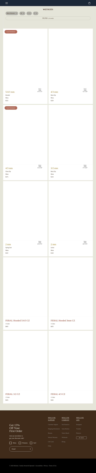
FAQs (49, 444)
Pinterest (79, 431)
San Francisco (66, 422)
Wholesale (65, 435)
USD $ (82, 435)
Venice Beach (66, 431)
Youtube (79, 426)
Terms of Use (57, 466)
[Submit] (30, 449)
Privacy (49, 466)
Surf (34, 443)
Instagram (80, 422)
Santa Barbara (66, 426)
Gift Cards (51, 439)
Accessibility (41, 466)
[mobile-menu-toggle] (6, 3)
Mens (13, 443)
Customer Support (53, 422)
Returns (50, 431)
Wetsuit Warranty (53, 435)
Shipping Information (54, 426)
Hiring (64, 439)
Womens (24, 443)
